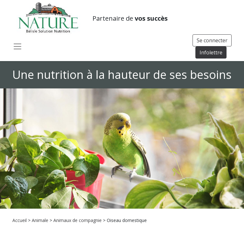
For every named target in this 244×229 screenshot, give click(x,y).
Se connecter (212, 40)
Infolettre (211, 52)
